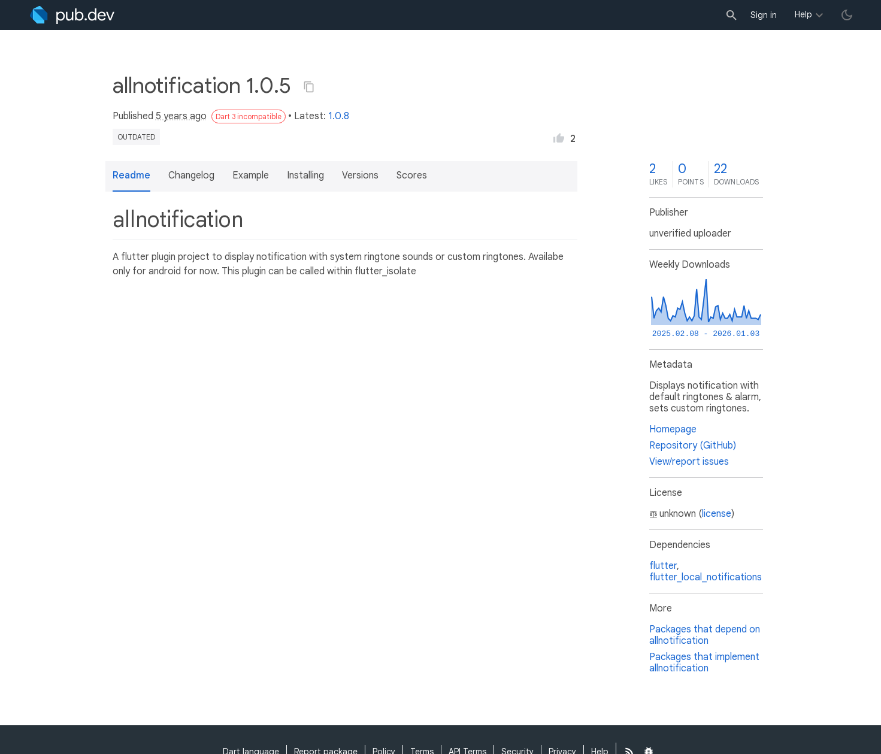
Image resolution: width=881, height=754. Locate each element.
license (716, 514)
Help (803, 14)
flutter (663, 566)
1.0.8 (338, 116)
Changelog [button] (191, 175)
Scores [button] (411, 175)
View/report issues (689, 462)
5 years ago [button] (181, 116)
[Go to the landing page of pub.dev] (72, 15)
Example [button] (250, 175)
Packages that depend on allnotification (704, 635)
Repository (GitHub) (692, 446)
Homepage (673, 429)
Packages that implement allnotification (704, 662)
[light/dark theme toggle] (847, 15)
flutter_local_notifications (705, 577)
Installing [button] (305, 175)
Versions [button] (360, 175)
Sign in (763, 15)
